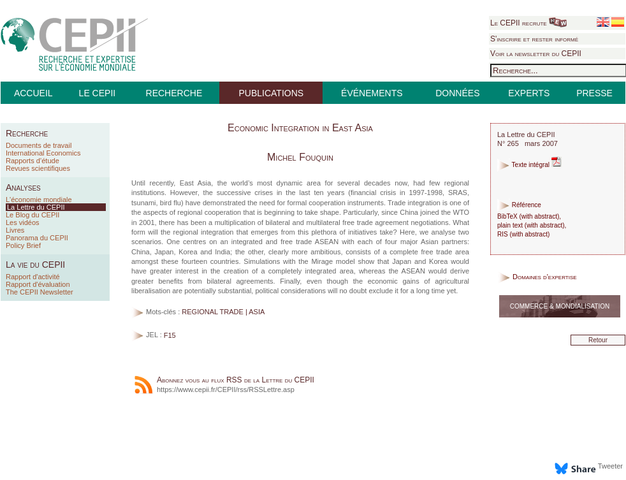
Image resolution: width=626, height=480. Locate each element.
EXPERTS (529, 93)
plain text (510, 225)
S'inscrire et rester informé (534, 38)
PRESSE (594, 93)
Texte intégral (529, 164)
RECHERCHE (174, 93)
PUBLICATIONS (270, 93)
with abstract (539, 216)
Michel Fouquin (300, 157)
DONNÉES (457, 93)
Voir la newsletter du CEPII (535, 53)
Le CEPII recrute (528, 22)
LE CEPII (97, 93)
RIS (502, 234)
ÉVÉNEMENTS (371, 93)
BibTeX (507, 216)
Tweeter (610, 466)
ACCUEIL (33, 93)
